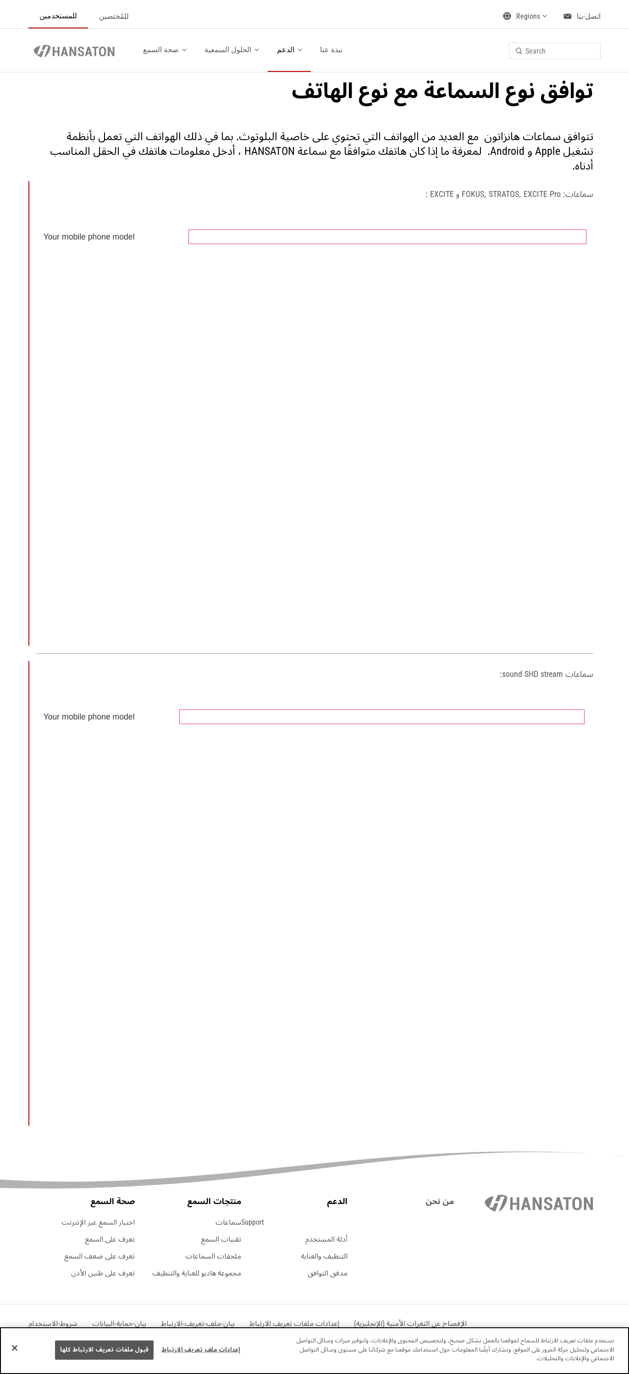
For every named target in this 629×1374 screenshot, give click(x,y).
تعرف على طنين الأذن (103, 1273)
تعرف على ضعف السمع (99, 1256)
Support (252, 1222)
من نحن (439, 1201)
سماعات (228, 1222)
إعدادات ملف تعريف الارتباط (200, 1349)
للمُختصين (114, 16)
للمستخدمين (58, 15)
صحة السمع (161, 49)
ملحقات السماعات (213, 1256)
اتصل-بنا (589, 16)
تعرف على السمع (110, 1239)
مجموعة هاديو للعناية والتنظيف (196, 1273)
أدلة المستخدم (326, 1239)
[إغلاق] (15, 1348)
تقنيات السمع (221, 1239)
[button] (294, 1323)
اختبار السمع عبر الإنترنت (98, 1222)
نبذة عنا (331, 49)
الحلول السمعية (227, 49)
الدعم (285, 49)
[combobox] (555, 51)
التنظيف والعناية (324, 1256)
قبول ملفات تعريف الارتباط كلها (104, 1349)
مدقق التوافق (328, 1273)
